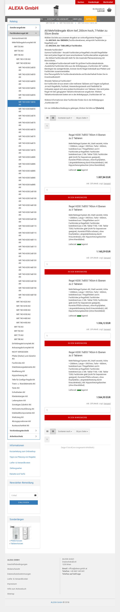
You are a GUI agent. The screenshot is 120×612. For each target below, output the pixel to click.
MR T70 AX (18, 341)
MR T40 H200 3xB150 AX (27, 295)
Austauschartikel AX (20, 431)
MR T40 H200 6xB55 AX (27, 102)
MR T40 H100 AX (23, 65)
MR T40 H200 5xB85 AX (27, 184)
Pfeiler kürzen (16, 546)
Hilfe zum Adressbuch (16, 595)
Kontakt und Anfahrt (57, 19)
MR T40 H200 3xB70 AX (27, 129)
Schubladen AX (18, 398)
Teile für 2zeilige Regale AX (23, 385)
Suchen (81, 2)
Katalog (90, 19)
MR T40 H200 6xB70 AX (27, 150)
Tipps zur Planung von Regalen (23, 463)
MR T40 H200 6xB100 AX (27, 226)
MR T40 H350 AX (23, 320)
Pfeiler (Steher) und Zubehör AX (24, 363)
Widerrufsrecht (13, 575)
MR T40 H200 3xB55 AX (27, 81)
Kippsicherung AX (19, 381)
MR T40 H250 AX (23, 312)
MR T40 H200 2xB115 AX (27, 233)
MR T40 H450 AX (23, 328)
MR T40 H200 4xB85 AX (27, 178)
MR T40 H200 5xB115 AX (27, 253)
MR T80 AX (18, 345)
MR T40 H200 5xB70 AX (27, 143)
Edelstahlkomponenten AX (23, 419)
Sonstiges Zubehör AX (21, 410)
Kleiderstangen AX (20, 402)
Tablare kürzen (17, 549)
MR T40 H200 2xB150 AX (27, 288)
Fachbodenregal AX (19, 39)
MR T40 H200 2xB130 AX (27, 260)
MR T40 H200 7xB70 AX (27, 157)
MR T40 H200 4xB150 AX (27, 302)
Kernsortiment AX (19, 44)
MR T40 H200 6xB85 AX (27, 191)
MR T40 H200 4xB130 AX (27, 274)
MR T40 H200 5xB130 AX (27, 281)
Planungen (37, 19)
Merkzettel (108, 2)
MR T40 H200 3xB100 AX (27, 205)
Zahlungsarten (16, 474)
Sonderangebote (17, 33)
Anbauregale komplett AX (23, 353)
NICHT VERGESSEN (20, 358)
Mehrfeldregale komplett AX (24, 48)
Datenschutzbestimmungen (19, 580)
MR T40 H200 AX (23, 69)
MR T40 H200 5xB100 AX (27, 219)
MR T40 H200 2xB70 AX (27, 122)
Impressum (12, 590)
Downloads (13, 19)
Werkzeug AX (18, 423)
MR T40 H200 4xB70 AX (27, 136)
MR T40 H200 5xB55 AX (27, 95)
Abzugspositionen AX (21, 427)
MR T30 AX (18, 57)
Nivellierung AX (18, 377)
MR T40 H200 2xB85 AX (27, 164)
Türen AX (15, 394)
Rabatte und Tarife (17, 480)
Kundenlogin (93, 2)
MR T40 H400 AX (23, 324)
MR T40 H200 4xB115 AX (27, 246)
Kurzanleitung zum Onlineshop (22, 457)
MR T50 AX (18, 333)
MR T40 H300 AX (23, 316)
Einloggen (23, 508)
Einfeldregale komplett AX (23, 349)
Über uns (77, 19)
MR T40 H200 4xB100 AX (27, 212)
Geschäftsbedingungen (17, 570)
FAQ (25, 19)
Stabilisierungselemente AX (23, 373)
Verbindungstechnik (19, 436)
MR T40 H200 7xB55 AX (27, 109)
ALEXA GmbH (57, 608)
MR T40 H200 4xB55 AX (27, 88)
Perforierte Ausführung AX (23, 415)
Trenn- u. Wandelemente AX (23, 389)
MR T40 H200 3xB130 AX (27, 267)
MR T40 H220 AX (23, 307)
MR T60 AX (18, 337)
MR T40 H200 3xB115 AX (27, 240)
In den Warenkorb (77, 203)
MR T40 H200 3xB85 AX (27, 171)
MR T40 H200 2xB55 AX (27, 74)
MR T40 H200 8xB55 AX (27, 116)
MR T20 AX (18, 52)
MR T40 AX (18, 61)
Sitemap (10, 600)
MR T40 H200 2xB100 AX (27, 198)
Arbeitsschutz (16, 442)
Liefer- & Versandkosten (20, 468)
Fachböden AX (18, 369)
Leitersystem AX (19, 406)
